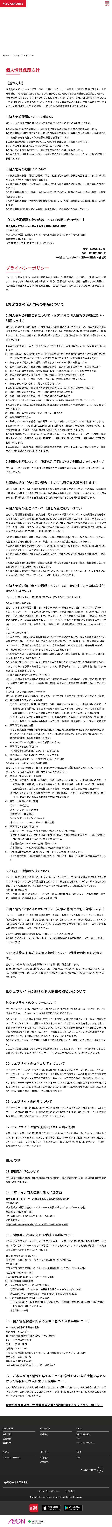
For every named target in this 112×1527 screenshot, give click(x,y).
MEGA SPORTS (84, 1434)
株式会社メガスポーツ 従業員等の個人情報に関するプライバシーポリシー (54, 1405)
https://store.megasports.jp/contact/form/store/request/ (37, 1224)
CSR (78, 1457)
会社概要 (7, 1438)
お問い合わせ (88, 1470)
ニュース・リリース (12, 1457)
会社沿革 (7, 1442)
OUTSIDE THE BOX (85, 1442)
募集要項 (44, 1461)
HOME (6, 55)
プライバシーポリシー (49, 1491)
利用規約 (69, 1491)
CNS (78, 1438)
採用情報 (44, 1457)
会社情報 (7, 1434)
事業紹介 (44, 1434)
